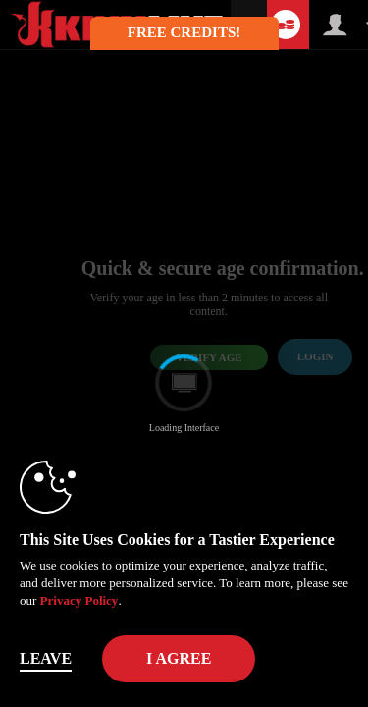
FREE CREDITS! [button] (184, 32)
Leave (46, 658)
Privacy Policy (79, 600)
